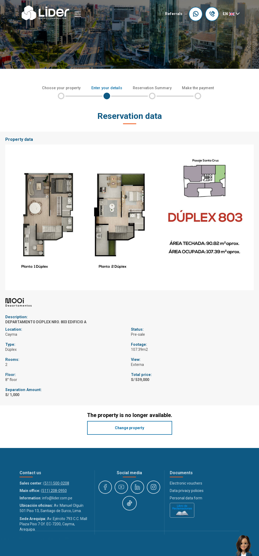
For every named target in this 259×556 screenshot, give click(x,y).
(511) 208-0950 (54, 514)
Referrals (173, 14)
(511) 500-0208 (56, 507)
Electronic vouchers (186, 507)
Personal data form (186, 522)
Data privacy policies (187, 514)
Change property (129, 428)
